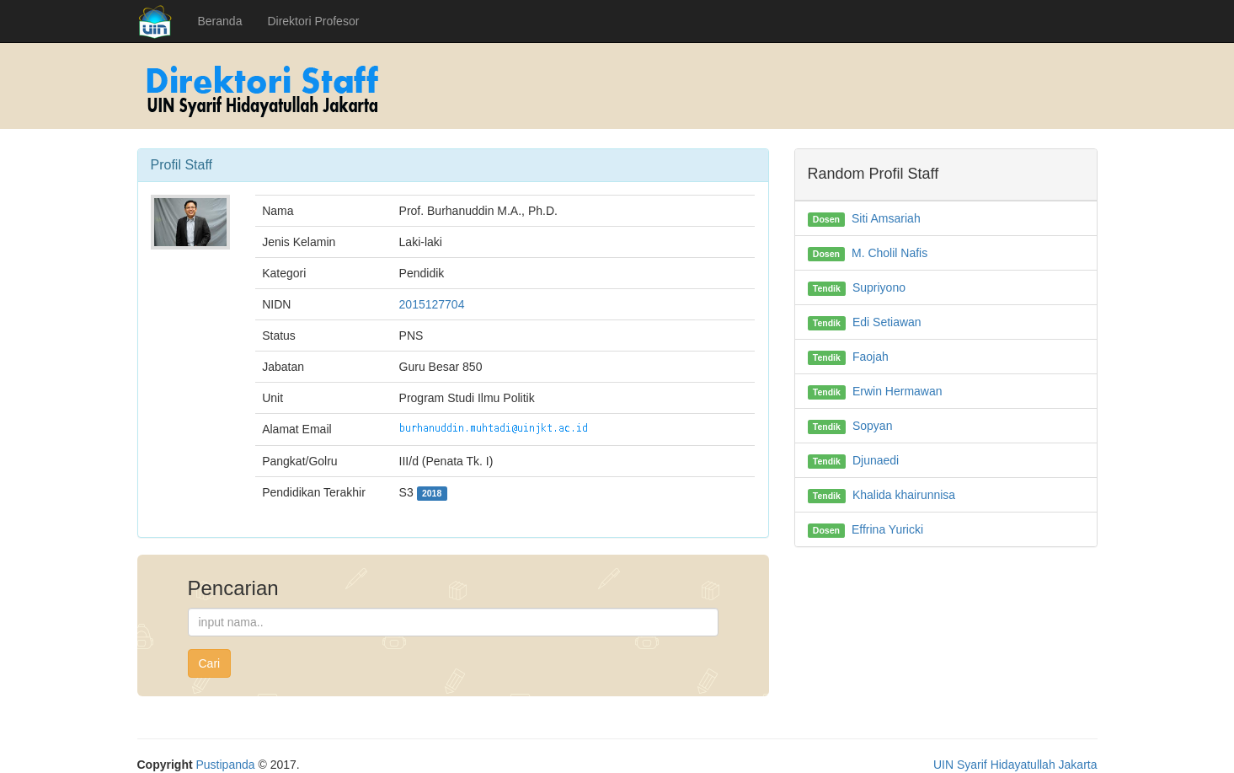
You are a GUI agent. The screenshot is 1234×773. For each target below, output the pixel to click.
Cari (210, 663)
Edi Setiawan (886, 322)
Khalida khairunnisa (903, 495)
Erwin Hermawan (897, 391)
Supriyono (878, 287)
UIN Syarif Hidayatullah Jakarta (1015, 764)
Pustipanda (225, 764)
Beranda (220, 21)
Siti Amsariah (886, 218)
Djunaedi (875, 460)
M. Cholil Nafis (889, 253)
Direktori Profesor (313, 21)
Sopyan (872, 425)
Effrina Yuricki (887, 529)
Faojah (870, 356)
